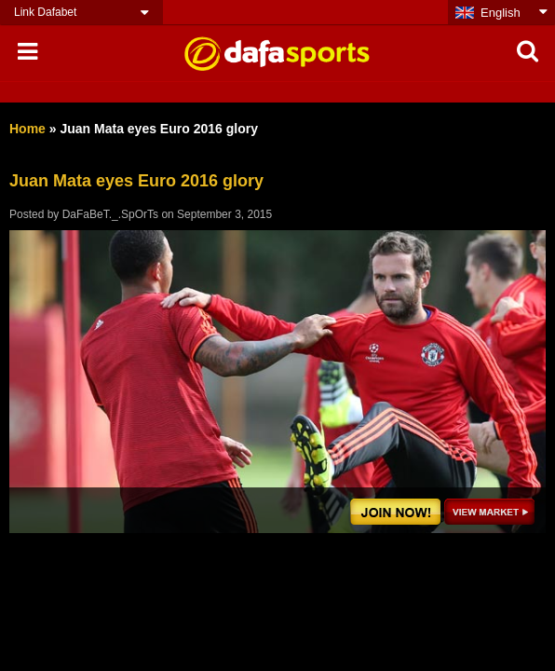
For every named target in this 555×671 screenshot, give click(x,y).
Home (27, 128)
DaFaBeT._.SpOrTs (110, 214)
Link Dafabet (45, 12)
